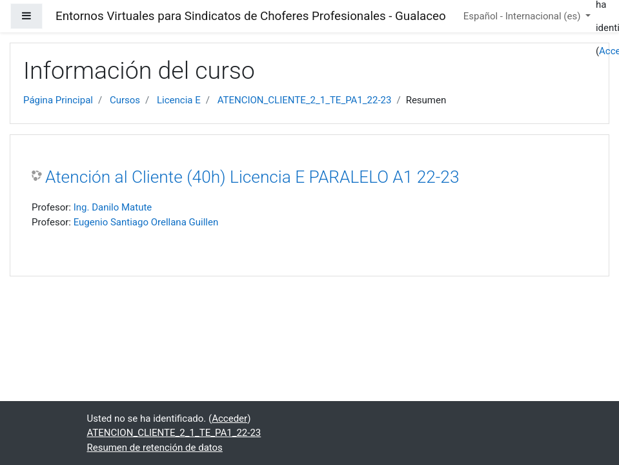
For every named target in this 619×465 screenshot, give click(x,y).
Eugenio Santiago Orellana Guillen (146, 222)
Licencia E (179, 100)
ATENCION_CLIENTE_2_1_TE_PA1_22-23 (305, 100)
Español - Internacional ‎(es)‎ (523, 16)
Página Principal (58, 100)
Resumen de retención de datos (155, 447)
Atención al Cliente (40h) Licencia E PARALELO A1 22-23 (252, 177)
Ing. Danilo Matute (113, 207)
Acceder (229, 418)
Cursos (125, 100)
